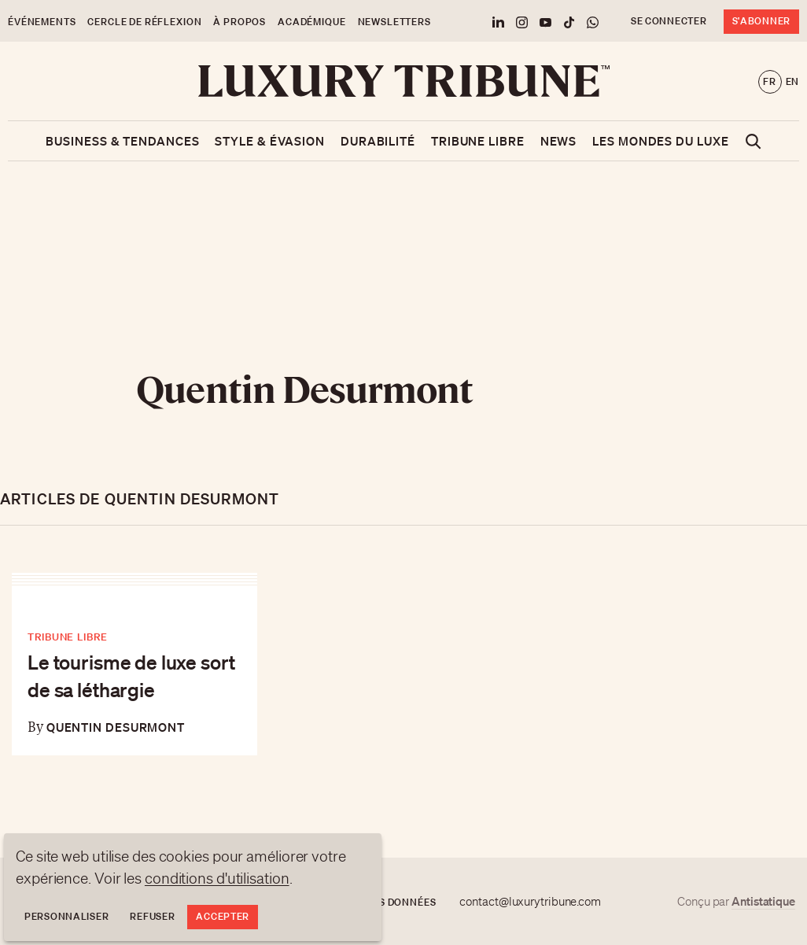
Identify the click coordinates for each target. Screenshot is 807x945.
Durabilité (378, 141)
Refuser (152, 916)
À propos (239, 21)
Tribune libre (478, 141)
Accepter (222, 916)
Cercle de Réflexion (144, 21)
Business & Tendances (122, 141)
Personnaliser (66, 916)
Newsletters (394, 21)
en (792, 81)
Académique (311, 21)
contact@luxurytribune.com (530, 902)
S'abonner (761, 21)
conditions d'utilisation (217, 878)
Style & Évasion (270, 141)
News (558, 141)
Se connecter (669, 21)
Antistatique (763, 901)
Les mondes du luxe (660, 141)
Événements (42, 21)
